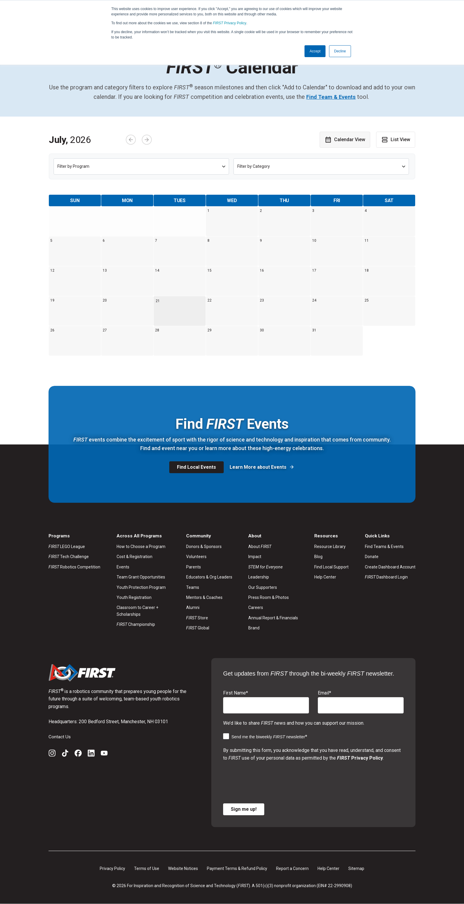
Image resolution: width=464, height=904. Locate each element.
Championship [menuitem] (136, 624)
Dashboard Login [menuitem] (386, 577)
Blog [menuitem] (318, 557)
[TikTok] (65, 754)
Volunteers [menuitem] (196, 557)
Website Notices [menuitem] (183, 868)
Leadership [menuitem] (258, 577)
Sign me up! (244, 809)
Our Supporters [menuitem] (262, 587)
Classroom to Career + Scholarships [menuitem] (137, 611)
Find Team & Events (331, 96)
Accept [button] (315, 51)
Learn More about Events (259, 467)
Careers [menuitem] (255, 607)
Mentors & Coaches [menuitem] (204, 597)
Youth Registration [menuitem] (134, 597)
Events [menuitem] (123, 567)
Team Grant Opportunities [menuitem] (141, 577)
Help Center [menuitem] (325, 577)
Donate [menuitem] (371, 557)
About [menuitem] (259, 546)
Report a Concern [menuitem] (292, 868)
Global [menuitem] (197, 628)
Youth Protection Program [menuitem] (141, 587)
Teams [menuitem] (192, 587)
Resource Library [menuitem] (330, 546)
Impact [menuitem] (254, 557)
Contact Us (60, 736)
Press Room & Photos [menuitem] (268, 597)
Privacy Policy (229, 23)
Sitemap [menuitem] (356, 868)
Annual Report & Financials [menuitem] (273, 617)
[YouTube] (104, 754)
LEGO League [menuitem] (67, 546)
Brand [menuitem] (254, 628)
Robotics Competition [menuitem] (74, 567)
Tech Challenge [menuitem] (69, 557)
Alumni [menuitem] (192, 607)
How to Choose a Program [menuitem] (141, 546)
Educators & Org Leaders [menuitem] (209, 577)
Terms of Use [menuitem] (146, 868)
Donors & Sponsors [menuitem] (204, 546)
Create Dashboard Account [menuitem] (390, 567)
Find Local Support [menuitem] (331, 567)
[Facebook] (78, 754)
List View (395, 139)
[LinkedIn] (91, 754)
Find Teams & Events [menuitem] (384, 546)
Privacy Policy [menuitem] (112, 868)
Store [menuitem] (197, 617)
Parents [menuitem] (193, 567)
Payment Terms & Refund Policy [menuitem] (237, 868)
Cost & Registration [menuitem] (134, 557)
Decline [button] (340, 51)
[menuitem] (273, 567)
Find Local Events (196, 467)
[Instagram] (52, 754)
